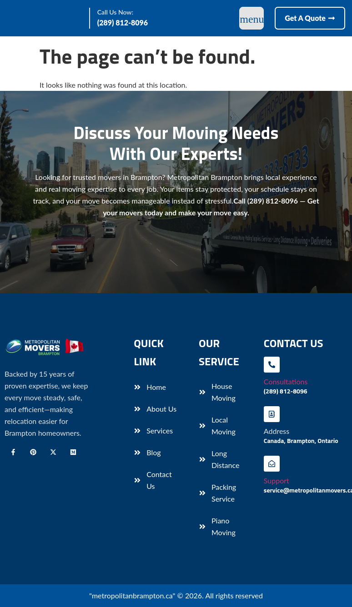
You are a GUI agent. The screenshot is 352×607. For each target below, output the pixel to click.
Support (276, 480)
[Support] (272, 464)
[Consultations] (272, 365)
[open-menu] (251, 18)
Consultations (286, 381)
